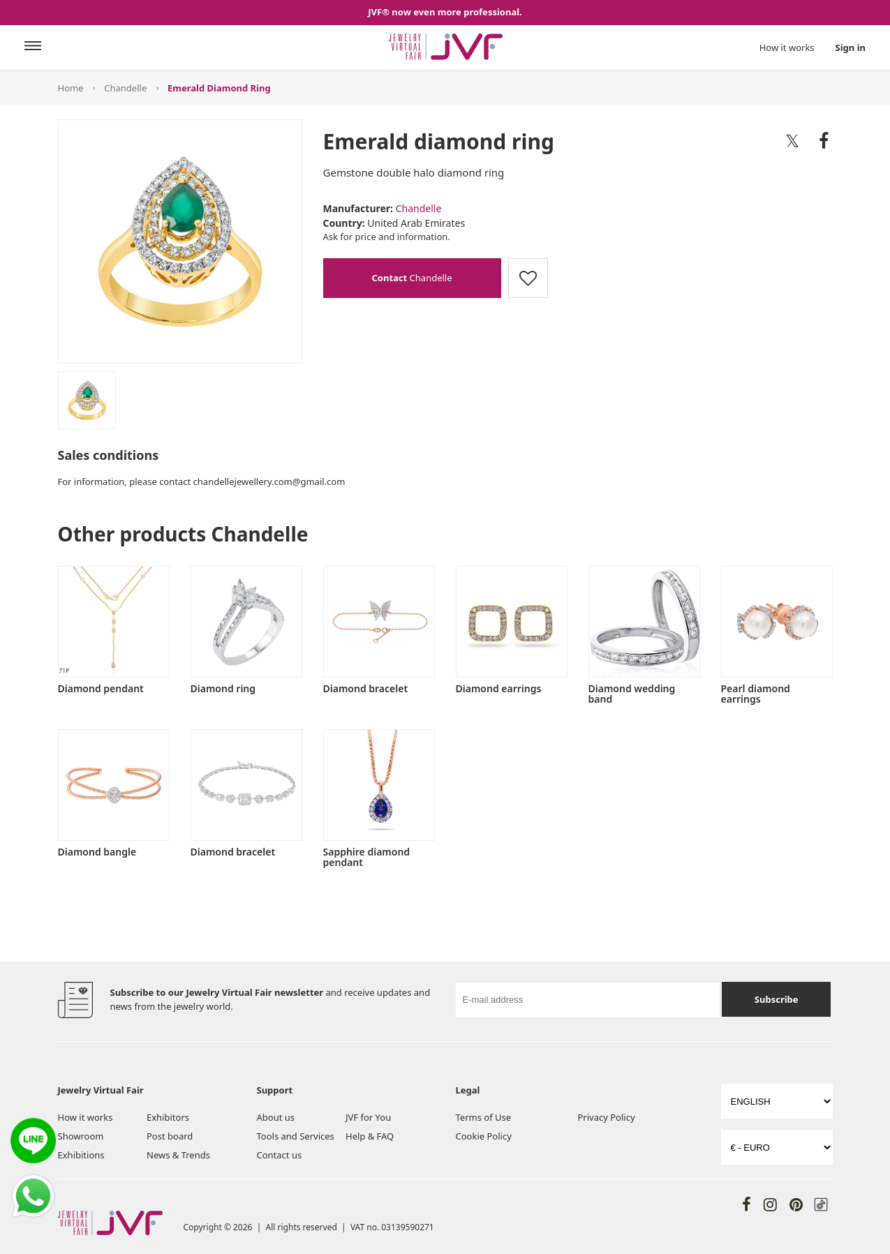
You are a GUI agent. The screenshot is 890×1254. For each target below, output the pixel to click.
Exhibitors (168, 1117)
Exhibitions (81, 1155)
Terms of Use (484, 1117)
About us (276, 1117)
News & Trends (178, 1155)
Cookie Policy (484, 1136)
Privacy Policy (606, 1117)
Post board (170, 1136)
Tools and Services (295, 1136)
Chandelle (125, 88)
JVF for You (368, 1117)
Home (71, 88)
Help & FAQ (370, 1136)
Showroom (81, 1136)
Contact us (279, 1155)
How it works (787, 47)
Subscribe (777, 999)
